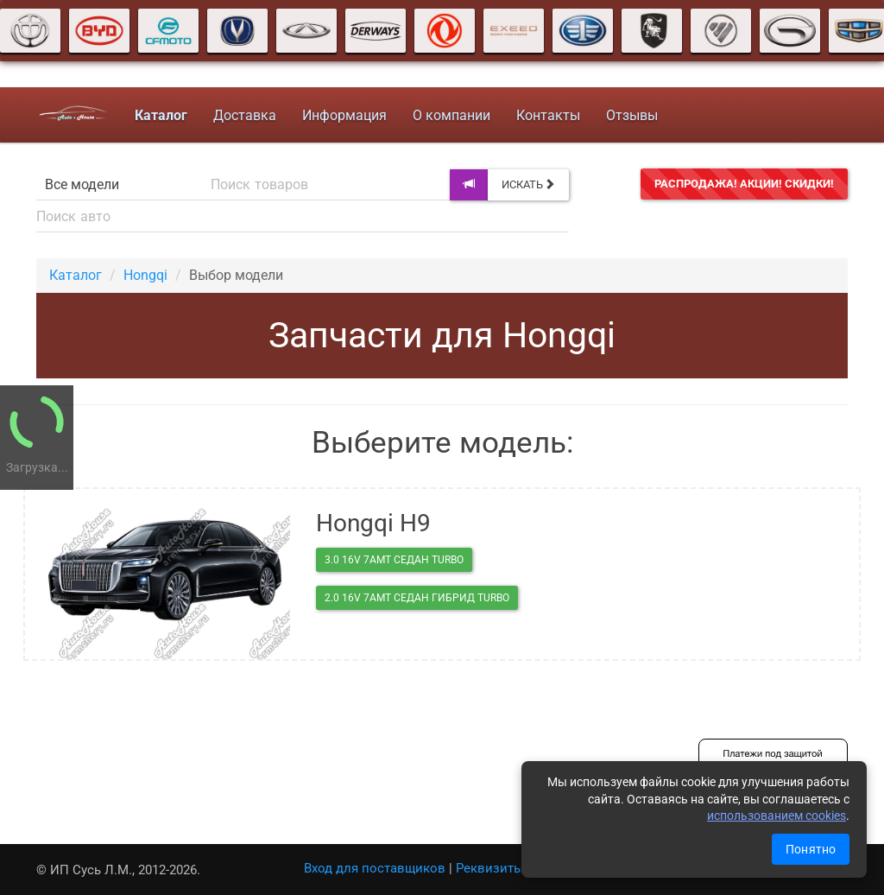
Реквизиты (490, 868)
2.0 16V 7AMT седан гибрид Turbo (417, 598)
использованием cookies (776, 815)
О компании (449, 115)
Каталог (75, 275)
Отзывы (629, 115)
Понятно (811, 849)
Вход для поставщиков (374, 868)
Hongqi (145, 275)
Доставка (242, 115)
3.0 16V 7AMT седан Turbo (394, 560)
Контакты (546, 115)
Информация (342, 115)
